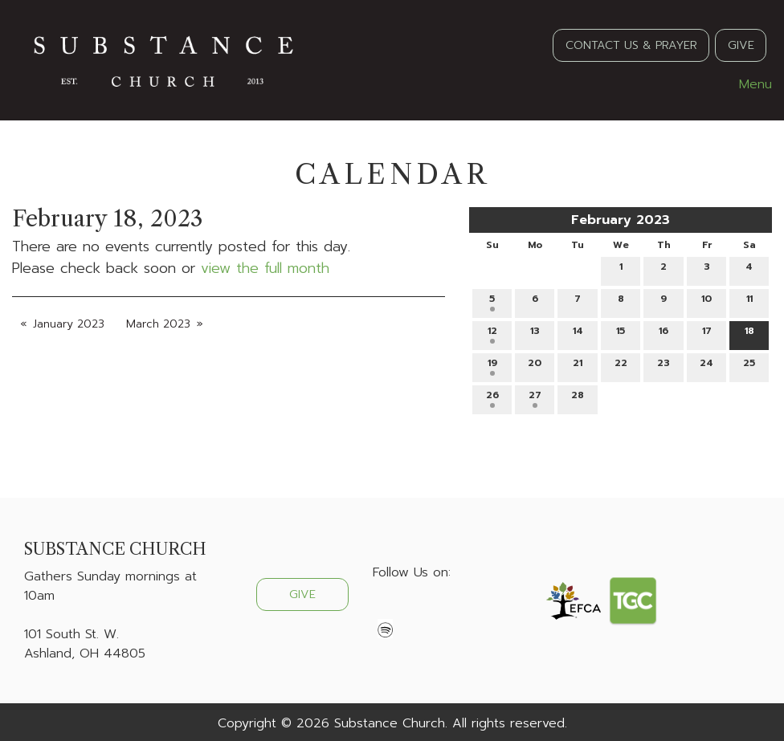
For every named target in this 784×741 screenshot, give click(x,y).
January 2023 (68, 324)
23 (663, 366)
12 (492, 334)
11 (749, 301)
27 (535, 398)
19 (492, 366)
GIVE (741, 45)
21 (577, 366)
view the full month (265, 268)
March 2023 (158, 324)
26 (492, 398)
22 (621, 366)
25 (749, 366)
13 (535, 334)
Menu (747, 84)
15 (620, 334)
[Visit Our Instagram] (437, 610)
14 (578, 334)
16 (663, 334)
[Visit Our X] (411, 610)
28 (577, 398)
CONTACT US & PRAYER (631, 45)
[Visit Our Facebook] (385, 610)
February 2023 (620, 220)
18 (749, 334)
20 (534, 366)
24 (706, 366)
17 (707, 334)
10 (706, 301)
